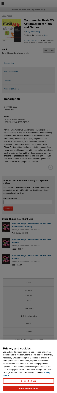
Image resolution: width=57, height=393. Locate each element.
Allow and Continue (28, 389)
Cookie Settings (28, 381)
